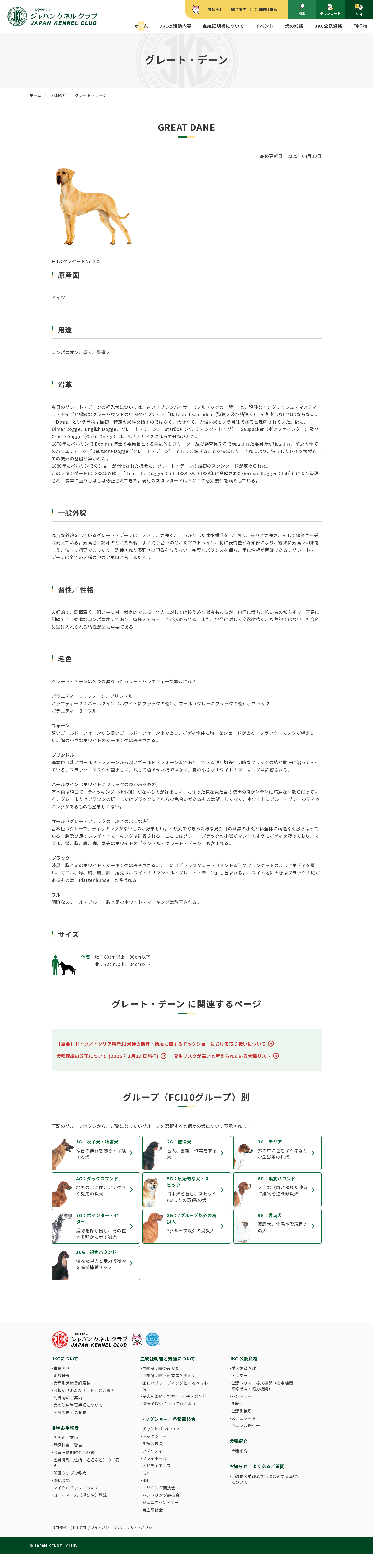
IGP (145, 1473)
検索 (301, 9)
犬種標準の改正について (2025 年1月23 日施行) (107, 1056)
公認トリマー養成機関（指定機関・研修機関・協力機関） (264, 1386)
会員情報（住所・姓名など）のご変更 (87, 1462)
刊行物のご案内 (68, 1397)
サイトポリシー (143, 1527)
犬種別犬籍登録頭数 (72, 1383)
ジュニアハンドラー (160, 1502)
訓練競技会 (152, 1443)
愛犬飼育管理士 (245, 1368)
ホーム (141, 26)
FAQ (359, 10)
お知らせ (215, 9)
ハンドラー (241, 1396)
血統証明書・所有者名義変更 (169, 1375)
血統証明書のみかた (161, 1368)
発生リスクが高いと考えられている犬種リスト (222, 1056)
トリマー (239, 1375)
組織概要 (62, 1375)
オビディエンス (156, 1465)
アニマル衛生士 (245, 1425)
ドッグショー (154, 1436)
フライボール (154, 1458)
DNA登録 (62, 1480)
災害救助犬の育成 (70, 1412)
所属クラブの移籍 (70, 1473)
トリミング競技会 (158, 1487)
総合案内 (239, 9)
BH (145, 1480)
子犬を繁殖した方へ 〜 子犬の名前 (174, 1396)
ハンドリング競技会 (161, 1495)
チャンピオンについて (163, 1429)
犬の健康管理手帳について (78, 1405)
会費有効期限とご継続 (74, 1452)
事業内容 (62, 1368)
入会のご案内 (66, 1437)
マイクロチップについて (76, 1487)
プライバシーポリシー (109, 1527)
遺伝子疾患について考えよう (169, 1403)
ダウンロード (330, 9)
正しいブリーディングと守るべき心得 (175, 1386)
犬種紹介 (239, 1451)
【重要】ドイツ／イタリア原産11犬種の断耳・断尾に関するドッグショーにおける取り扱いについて (161, 1044)
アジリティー (154, 1451)
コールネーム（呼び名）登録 (80, 1495)
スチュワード (243, 1418)
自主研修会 (152, 1510)
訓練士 (237, 1403)
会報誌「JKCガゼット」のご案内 (84, 1390)
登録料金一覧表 (68, 1445)
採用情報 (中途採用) (70, 1527)
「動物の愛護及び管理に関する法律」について (265, 1479)
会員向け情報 (266, 9)
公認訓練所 (241, 1411)
